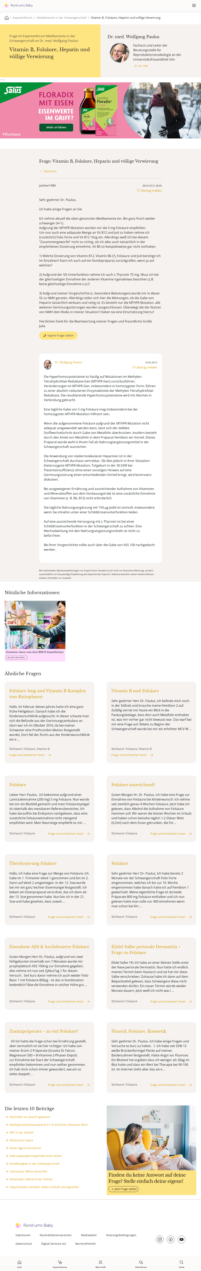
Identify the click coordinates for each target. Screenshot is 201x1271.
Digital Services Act (53, 1243)
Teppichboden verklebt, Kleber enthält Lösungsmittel (44, 1187)
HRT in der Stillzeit (21, 1132)
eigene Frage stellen (61, 335)
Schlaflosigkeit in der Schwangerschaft (34, 1163)
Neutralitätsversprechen (56, 1235)
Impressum (23, 1235)
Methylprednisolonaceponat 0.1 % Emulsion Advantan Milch (48, 1125)
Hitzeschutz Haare (21, 1140)
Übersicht (50, 171)
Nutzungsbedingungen (121, 1235)
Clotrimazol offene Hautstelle (28, 1171)
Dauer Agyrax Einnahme (25, 1148)
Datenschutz (24, 1243)
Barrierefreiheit (85, 1243)
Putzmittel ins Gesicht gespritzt (29, 1117)
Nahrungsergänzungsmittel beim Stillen (35, 1156)
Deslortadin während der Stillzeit (31, 1179)
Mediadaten (89, 1235)
